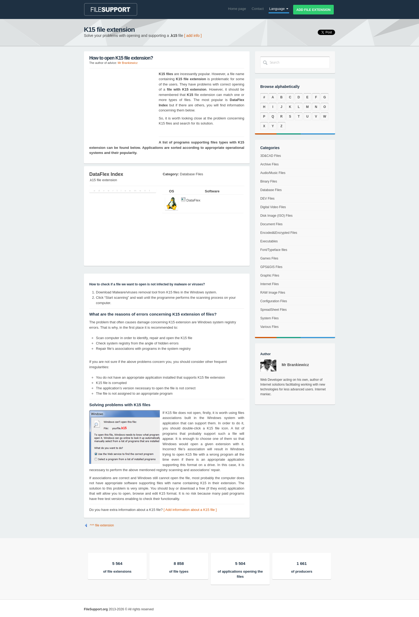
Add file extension (313, 10)
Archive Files (269, 164)
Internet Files (269, 284)
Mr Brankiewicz (128, 62)
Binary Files (268, 181)
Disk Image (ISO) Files (276, 216)
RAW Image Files (272, 292)
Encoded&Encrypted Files (278, 233)
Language (278, 9)
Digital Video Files (273, 207)
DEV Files (267, 198)
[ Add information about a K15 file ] (190, 510)
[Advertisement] (122, 104)
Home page (237, 9)
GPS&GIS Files (271, 267)
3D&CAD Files (270, 156)
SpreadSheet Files (273, 310)
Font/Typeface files (273, 250)
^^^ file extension (102, 525)
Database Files (271, 190)
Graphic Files (269, 275)
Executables (269, 241)
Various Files (269, 327)
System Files (269, 318)
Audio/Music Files (272, 173)
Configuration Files (273, 301)
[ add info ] (192, 35)
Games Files (269, 258)
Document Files (271, 224)
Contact (258, 9)
